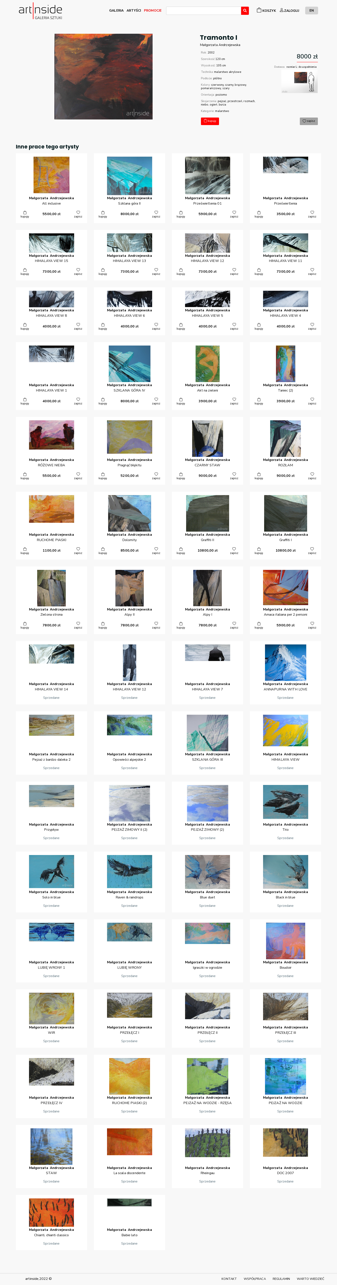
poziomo (221, 95)
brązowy (240, 85)
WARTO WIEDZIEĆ (310, 1279)
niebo (204, 105)
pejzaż (222, 101)
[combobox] (203, 11)
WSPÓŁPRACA (255, 1279)
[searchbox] (168, 11)
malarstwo (222, 111)
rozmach (249, 101)
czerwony (217, 85)
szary (226, 88)
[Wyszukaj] (245, 11)
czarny (229, 85)
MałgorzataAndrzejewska (220, 45)
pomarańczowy (211, 88)
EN (311, 10)
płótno (217, 78)
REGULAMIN (281, 1279)
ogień (214, 105)
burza (222, 105)
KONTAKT (229, 1279)
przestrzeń (235, 101)
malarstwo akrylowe (227, 72)
